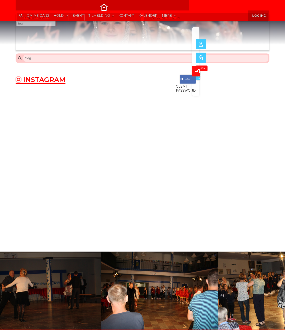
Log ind (259, 6)
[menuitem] (22, 6)
